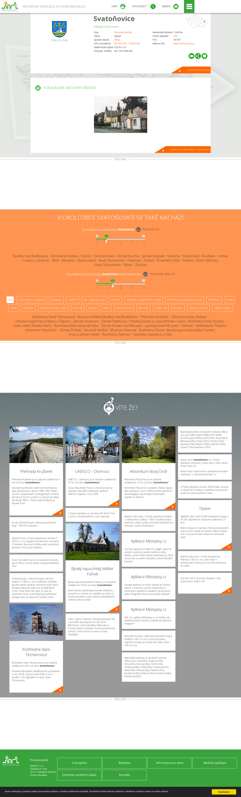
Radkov (188, 260)
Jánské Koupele (153, 256)
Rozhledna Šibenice (116, 334)
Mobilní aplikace (214, 763)
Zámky (14, 308)
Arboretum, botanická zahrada (184, 299)
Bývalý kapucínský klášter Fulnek (190, 330)
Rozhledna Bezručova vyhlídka (76, 325)
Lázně (106, 308)
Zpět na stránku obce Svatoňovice (190, 149)
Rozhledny (214, 299)
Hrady (229, 299)
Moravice (68, 260)
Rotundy (77, 308)
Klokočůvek (191, 256)
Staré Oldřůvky (207, 260)
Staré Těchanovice (107, 265)
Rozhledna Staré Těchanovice (53, 317)
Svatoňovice (114, 18)
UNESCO (73, 299)
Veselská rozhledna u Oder (153, 334)
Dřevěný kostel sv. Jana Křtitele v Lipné (157, 321)
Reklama (124, 763)
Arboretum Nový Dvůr (41, 330)
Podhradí (134, 260)
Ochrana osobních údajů (79, 775)
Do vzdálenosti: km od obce (108, 229)
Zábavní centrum (198, 308)
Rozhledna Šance (151, 330)
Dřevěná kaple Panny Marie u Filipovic (43, 321)
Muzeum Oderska (123, 330)
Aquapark (56, 299)
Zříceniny (28, 308)
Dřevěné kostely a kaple (53, 308)
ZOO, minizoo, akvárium (31, 299)
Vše (10, 299)
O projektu (79, 763)
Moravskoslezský (123, 32)
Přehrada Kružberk (155, 317)
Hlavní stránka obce (198, 70)
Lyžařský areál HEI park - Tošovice (169, 325)
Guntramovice (104, 256)
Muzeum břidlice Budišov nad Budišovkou (108, 317)
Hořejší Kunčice (128, 256)
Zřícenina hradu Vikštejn (189, 317)
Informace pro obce (170, 763)
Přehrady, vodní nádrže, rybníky (143, 299)
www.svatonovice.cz (184, 43)
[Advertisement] (120, 185)
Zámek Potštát (70, 330)
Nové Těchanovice (112, 260)
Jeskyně (92, 308)
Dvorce (86, 256)
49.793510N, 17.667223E (127, 43)
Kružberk (208, 256)
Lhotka (223, 256)
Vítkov (117, 39)
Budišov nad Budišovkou (30, 256)
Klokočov (173, 256)
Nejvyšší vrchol (124, 308)
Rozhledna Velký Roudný (206, 321)
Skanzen (115, 299)
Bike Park (143, 308)
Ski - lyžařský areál (94, 299)
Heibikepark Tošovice (211, 325)
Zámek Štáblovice (114, 321)
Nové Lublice (87, 260)
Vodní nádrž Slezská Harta (32, 325)
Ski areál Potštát (95, 330)
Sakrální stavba (222, 308)
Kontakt (124, 775)
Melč (55, 260)
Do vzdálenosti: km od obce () (103, 274)
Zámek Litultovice (86, 321)
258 (175, 36)
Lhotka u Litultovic (36, 260)
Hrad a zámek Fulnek (83, 334)
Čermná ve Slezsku (64, 256)
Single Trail (161, 308)
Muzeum (178, 308)
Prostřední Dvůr (168, 260)
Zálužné (141, 265)
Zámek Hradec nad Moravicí (121, 325)
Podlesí (149, 260)
